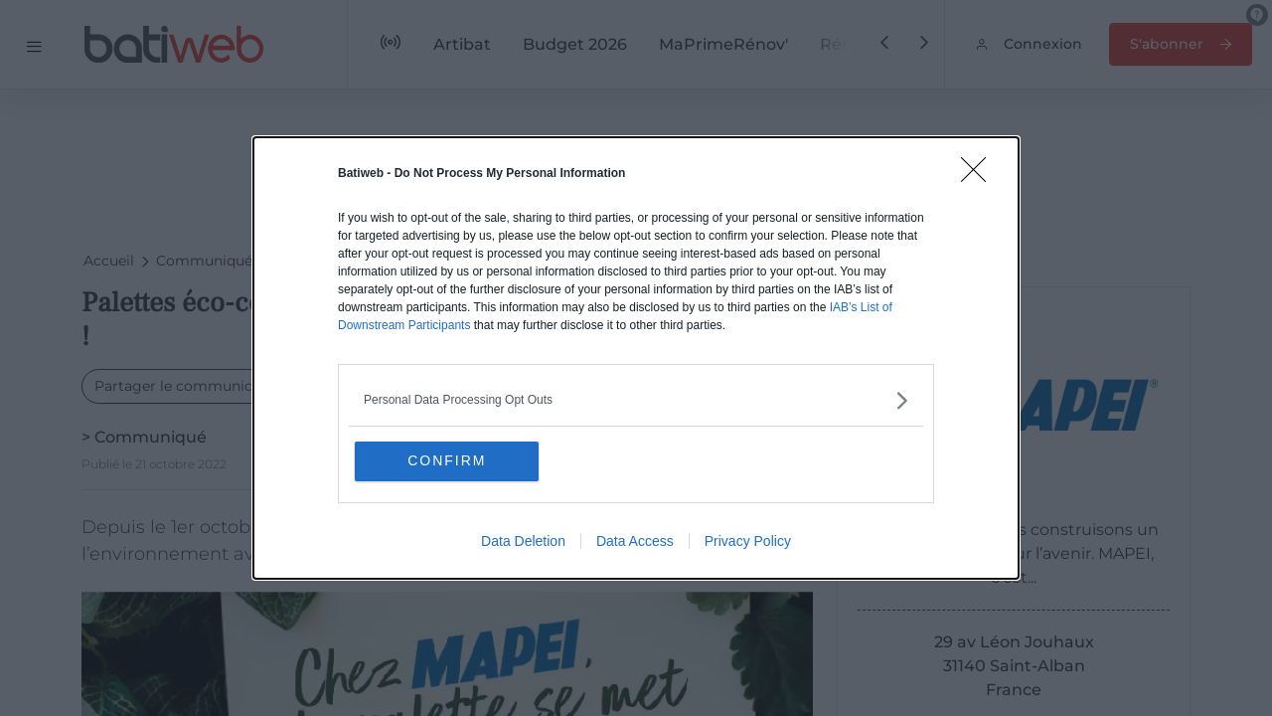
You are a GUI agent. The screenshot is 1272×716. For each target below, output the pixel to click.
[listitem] (636, 400)
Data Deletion (523, 542)
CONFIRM (449, 461)
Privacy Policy (748, 542)
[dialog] (636, 358)
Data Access (635, 542)
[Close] (980, 176)
